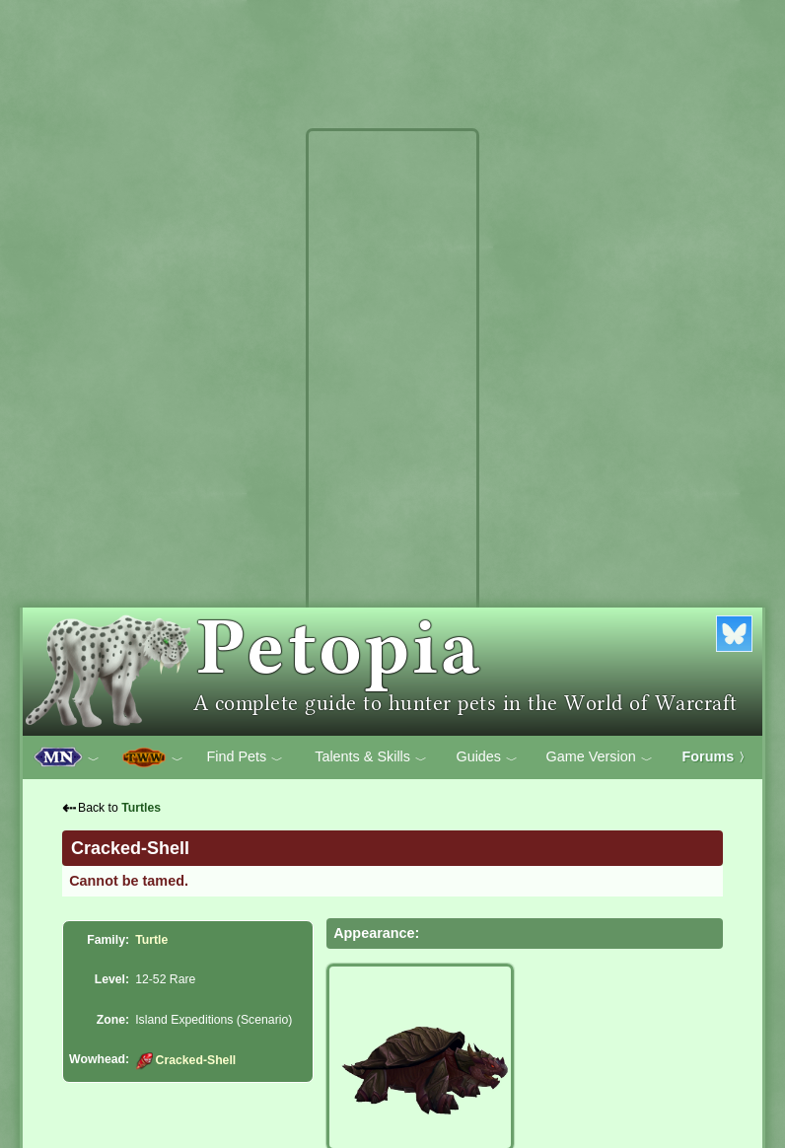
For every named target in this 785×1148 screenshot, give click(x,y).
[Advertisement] (392, 432)
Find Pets (244, 757)
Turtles (141, 808)
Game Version (599, 757)
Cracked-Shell (185, 1060)
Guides (487, 757)
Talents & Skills (371, 757)
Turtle (151, 940)
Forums (716, 756)
